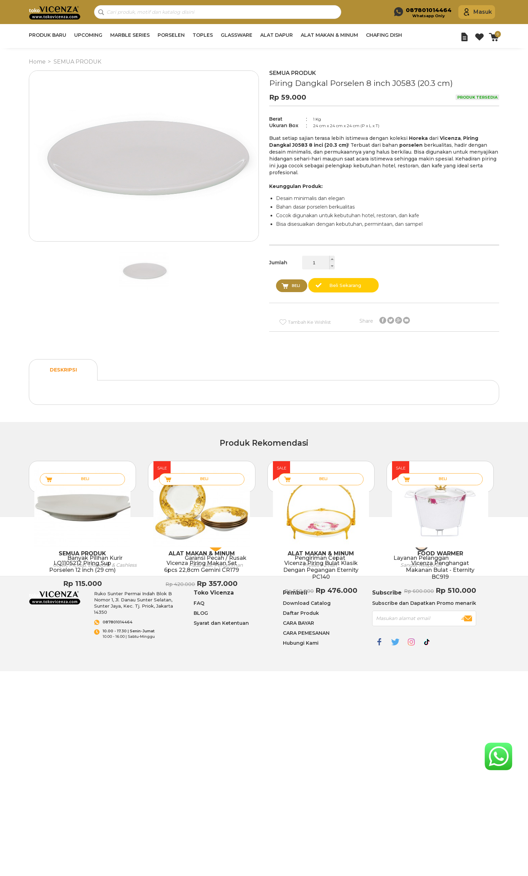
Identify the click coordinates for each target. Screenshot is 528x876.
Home (37, 61)
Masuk (482, 12)
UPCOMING (88, 35)
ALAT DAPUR (276, 35)
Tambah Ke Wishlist (309, 322)
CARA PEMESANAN (306, 633)
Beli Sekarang (345, 285)
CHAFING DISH (384, 35)
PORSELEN (171, 35)
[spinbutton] (318, 262)
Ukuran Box (283, 125)
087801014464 (118, 622)
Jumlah (278, 262)
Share (366, 320)
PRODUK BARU (47, 35)
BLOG (201, 613)
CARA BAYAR (298, 623)
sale (162, 468)
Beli (296, 285)
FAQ (199, 603)
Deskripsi (63, 370)
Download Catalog (307, 603)
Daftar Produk (301, 613)
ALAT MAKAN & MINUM (329, 35)
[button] (332, 259)
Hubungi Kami (301, 643)
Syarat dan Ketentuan (221, 623)
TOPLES (203, 35)
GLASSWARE (236, 35)
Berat (276, 119)
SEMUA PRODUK (77, 61)
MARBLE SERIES (130, 35)
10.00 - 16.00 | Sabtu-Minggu (141, 634)
